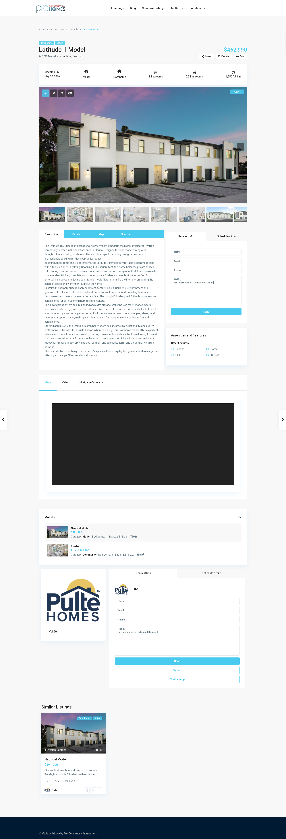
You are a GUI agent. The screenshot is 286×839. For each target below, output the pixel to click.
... (96, 774)
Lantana (53, 29)
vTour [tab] (48, 382)
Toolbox (176, 8)
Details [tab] (76, 234)
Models (50, 517)
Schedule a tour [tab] (226, 236)
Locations (196, 8)
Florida (74, 29)
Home (42, 29)
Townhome (47, 43)
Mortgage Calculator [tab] (91, 382)
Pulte (53, 631)
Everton (64, 29)
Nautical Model (80, 528)
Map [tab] (101, 234)
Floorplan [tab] (126, 234)
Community (89, 554)
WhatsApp (177, 679)
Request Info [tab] (186, 236)
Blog (133, 8)
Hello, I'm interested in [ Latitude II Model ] (206, 291)
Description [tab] (51, 234)
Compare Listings (153, 8)
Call (177, 670)
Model (60, 43)
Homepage (117, 8)
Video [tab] (65, 382)
